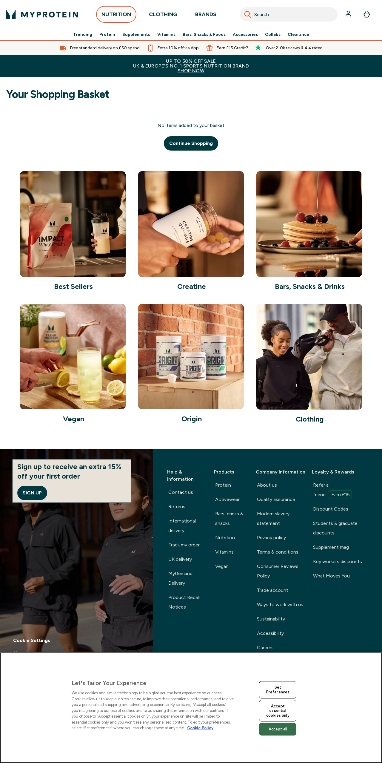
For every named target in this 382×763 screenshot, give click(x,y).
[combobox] (289, 14)
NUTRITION (116, 16)
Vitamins (166, 35)
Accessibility (270, 633)
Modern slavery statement (273, 518)
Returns (176, 506)
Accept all (278, 729)
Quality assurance (276, 499)
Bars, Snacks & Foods (204, 35)
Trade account (272, 590)
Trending (82, 35)
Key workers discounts (337, 561)
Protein (107, 35)
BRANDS (205, 16)
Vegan (222, 566)
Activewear (227, 499)
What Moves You (331, 576)
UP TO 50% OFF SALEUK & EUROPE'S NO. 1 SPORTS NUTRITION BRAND (191, 65)
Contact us (180, 492)
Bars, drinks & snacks (229, 518)
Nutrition (225, 537)
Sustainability (271, 619)
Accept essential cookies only (277, 711)
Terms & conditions (277, 552)
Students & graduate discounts (335, 528)
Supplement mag (331, 547)
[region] (191, 707)
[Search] (248, 14)
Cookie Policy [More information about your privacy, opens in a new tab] (200, 728)
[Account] (349, 14)
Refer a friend (332, 490)
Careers (265, 647)
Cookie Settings (31, 640)
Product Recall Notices (184, 602)
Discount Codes (330, 509)
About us (267, 485)
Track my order (184, 545)
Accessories (245, 35)
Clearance (298, 35)
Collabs (273, 35)
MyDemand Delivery (180, 578)
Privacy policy (271, 537)
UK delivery (180, 559)
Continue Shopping (191, 143)
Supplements (136, 35)
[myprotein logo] (42, 14)
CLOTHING (163, 16)
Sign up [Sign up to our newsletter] (32, 493)
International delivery (182, 525)
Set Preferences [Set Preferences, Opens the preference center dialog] (277, 689)
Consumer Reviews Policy (277, 571)
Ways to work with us (280, 604)
